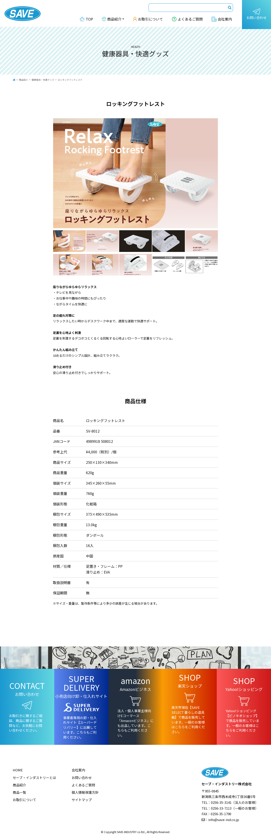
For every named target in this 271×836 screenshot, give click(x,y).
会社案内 (222, 19)
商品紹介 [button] (111, 19)
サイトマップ (82, 799)
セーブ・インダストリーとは (34, 777)
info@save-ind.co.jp (223, 819)
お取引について (148, 19)
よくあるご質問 (187, 19)
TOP (86, 19)
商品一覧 (19, 792)
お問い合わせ (256, 14)
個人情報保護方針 (85, 792)
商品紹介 (23, 79)
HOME (18, 770)
